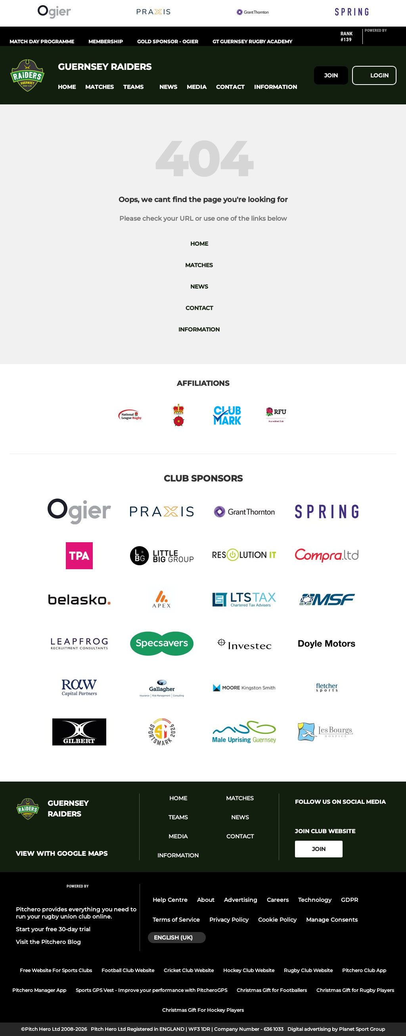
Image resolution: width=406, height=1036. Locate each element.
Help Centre (170, 899)
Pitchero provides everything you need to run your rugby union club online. (76, 913)
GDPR (349, 899)
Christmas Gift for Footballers (272, 990)
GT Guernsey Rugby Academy (252, 41)
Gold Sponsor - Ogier (167, 41)
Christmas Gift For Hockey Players (203, 1010)
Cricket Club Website (189, 970)
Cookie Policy (277, 919)
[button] (66, 87)
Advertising (240, 899)
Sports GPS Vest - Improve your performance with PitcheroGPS (151, 990)
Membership (105, 41)
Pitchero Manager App (39, 990)
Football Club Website (128, 970)
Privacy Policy (229, 919)
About (205, 899)
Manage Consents (332, 919)
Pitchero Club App (364, 970)
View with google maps (61, 854)
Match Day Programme (42, 41)
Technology (314, 899)
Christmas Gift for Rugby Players (355, 990)
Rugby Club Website (308, 970)
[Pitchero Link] (380, 39)
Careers (278, 899)
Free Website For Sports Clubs (56, 970)
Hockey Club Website (248, 970)
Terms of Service (176, 919)
